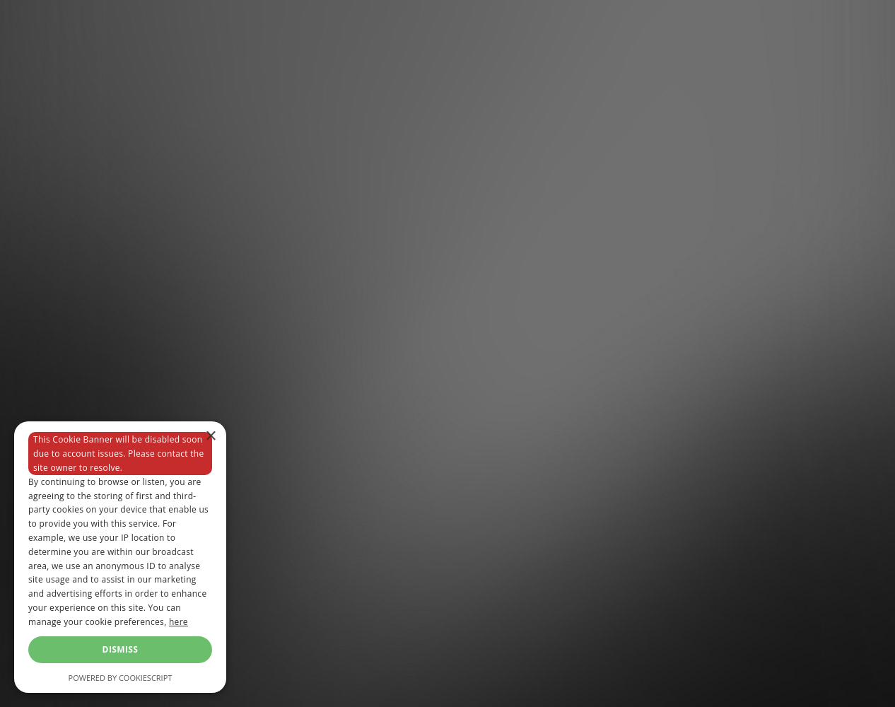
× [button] (210, 436)
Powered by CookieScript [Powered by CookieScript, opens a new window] (120, 677)
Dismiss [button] (121, 649)
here (178, 622)
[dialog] (120, 557)
